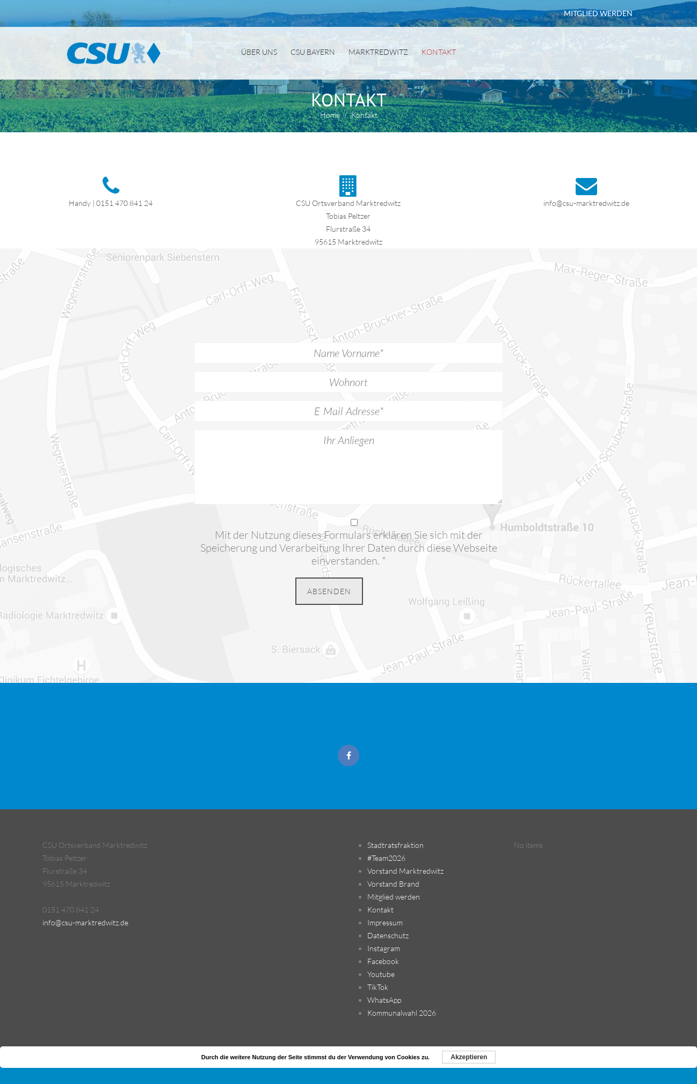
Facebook (383, 961)
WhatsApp (384, 999)
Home (330, 114)
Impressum (385, 922)
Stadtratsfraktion (395, 845)
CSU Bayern (313, 51)
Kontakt (439, 51)
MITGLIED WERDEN (598, 13)
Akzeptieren (469, 1057)
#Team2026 (386, 857)
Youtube (381, 974)
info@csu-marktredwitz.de (586, 203)
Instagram (383, 948)
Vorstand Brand (393, 883)
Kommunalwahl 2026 (401, 1012)
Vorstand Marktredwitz (405, 870)
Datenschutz (388, 935)
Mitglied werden (393, 896)
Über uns (259, 51)
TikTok (377, 987)
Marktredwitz (378, 51)
